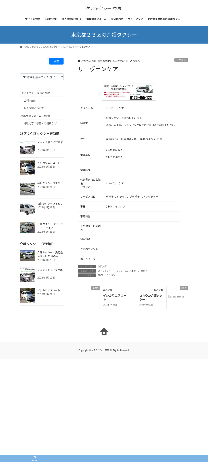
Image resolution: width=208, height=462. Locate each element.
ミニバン (110, 275)
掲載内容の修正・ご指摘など (40, 123)
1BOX (101, 275)
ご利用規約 (30, 100)
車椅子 (144, 270)
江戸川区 (181, 60)
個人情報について (34, 108)
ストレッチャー (105, 270)
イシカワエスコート (114, 297)
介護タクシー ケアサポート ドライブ (50, 226)
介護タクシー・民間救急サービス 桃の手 (50, 254)
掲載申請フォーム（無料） (36, 115)
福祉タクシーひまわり (50, 203)
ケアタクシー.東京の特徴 (35, 93)
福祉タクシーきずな (48, 183)
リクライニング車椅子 (127, 270)
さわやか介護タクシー (151, 297)
